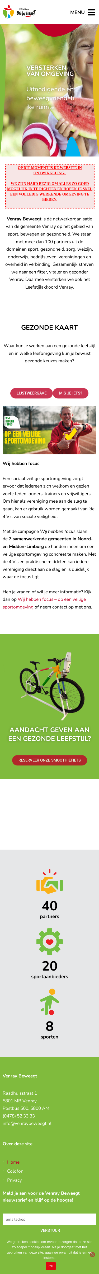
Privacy (14, 1180)
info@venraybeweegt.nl (27, 1123)
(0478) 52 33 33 (19, 1116)
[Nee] (92, 1254)
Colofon (15, 1171)
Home (13, 1162)
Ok (51, 1266)
